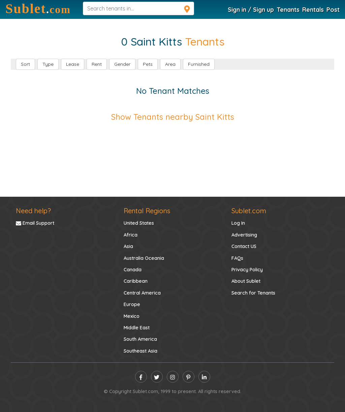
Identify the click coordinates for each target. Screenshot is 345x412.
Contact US (243, 246)
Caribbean (136, 281)
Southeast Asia (140, 351)
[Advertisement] (172, 152)
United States (139, 223)
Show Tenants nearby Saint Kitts (172, 117)
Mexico (131, 316)
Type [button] (48, 64)
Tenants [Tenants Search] (288, 9)
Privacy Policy (247, 270)
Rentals (313, 9)
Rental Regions (147, 211)
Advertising (244, 235)
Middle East (137, 328)
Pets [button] (148, 64)
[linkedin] (204, 377)
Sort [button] (25, 64)
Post (333, 9)
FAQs (237, 258)
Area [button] (170, 64)
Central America (142, 293)
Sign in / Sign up (251, 9)
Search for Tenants (253, 293)
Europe (132, 304)
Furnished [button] (199, 64)
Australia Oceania (144, 258)
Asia (128, 246)
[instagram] (173, 377)
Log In (238, 223)
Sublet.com (248, 211)
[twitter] (157, 377)
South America (140, 339)
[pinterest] (188, 377)
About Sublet (245, 281)
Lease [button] (72, 64)
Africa (130, 235)
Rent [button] (97, 64)
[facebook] (141, 377)
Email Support (35, 223)
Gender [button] (122, 64)
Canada (133, 270)
